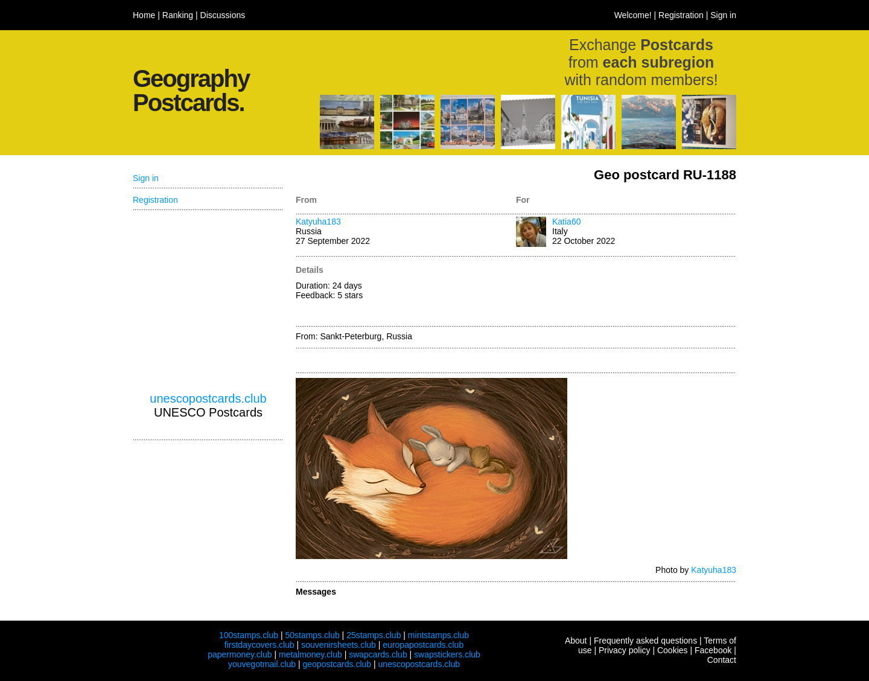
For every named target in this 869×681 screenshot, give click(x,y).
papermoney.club (240, 654)
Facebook (713, 650)
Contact (721, 660)
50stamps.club (312, 635)
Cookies (672, 650)
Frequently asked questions (645, 640)
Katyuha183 (318, 221)
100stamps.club (248, 635)
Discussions (223, 15)
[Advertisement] (626, 292)
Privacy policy (625, 650)
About (576, 640)
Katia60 (566, 221)
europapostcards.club (423, 645)
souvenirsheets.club (338, 645)
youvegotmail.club (262, 664)
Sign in (723, 15)
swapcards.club (378, 654)
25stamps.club (373, 635)
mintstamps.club (438, 635)
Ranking (177, 15)
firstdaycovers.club (259, 645)
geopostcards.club (337, 664)
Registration (681, 15)
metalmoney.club (310, 654)
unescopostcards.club (208, 398)
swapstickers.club (447, 654)
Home (144, 15)
